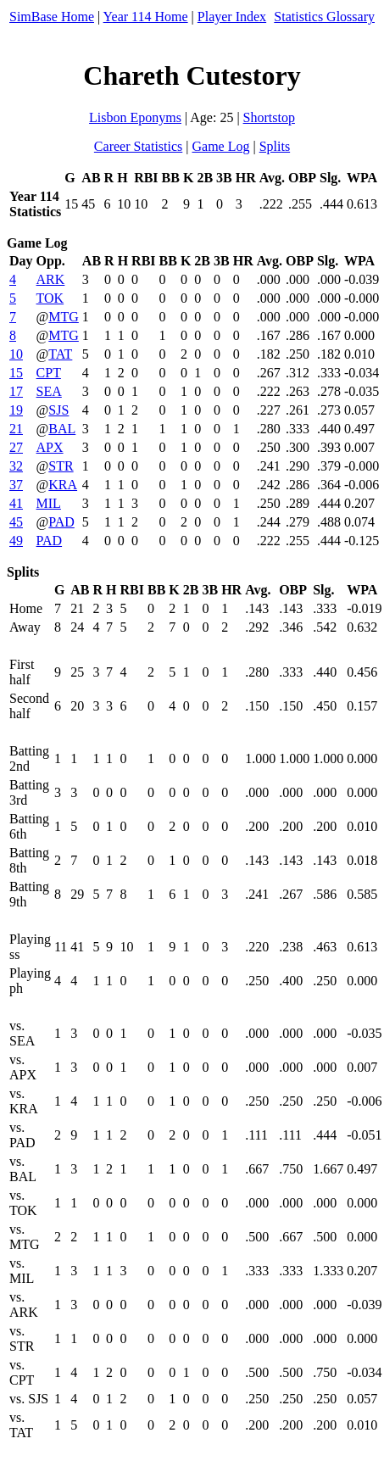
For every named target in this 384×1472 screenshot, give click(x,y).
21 (16, 428)
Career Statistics (138, 146)
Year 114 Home (145, 16)
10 (16, 354)
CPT (48, 372)
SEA (49, 391)
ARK (50, 279)
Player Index (232, 16)
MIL (48, 503)
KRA (62, 484)
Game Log (220, 146)
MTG (63, 316)
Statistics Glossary (324, 16)
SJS (58, 410)
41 (16, 503)
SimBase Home (51, 16)
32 (16, 466)
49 (16, 540)
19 (16, 410)
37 (16, 484)
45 (16, 522)
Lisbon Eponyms (135, 117)
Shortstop (269, 117)
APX (50, 447)
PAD (61, 522)
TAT (60, 354)
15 (16, 372)
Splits (274, 146)
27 (16, 447)
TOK (50, 298)
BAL (61, 428)
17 (16, 391)
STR (60, 466)
